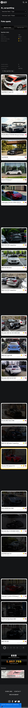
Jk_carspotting (6, 93)
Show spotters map (7, 71)
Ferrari (3, 180)
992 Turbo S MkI (10, 420)
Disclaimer (14, 704)
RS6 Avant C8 (7, 553)
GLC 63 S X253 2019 (15, 333)
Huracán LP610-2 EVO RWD (15, 202)
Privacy (22, 701)
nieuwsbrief (14, 688)
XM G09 (7, 641)
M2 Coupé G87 (8, 355)
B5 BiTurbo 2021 (9, 508)
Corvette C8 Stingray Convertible (15, 596)
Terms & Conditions (9, 701)
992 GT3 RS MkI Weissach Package (15, 134)
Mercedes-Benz (5, 531)
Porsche (4, 134)
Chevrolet (4, 596)
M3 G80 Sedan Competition (12, 443)
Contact (17, 684)
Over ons (8, 684)
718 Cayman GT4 (10, 466)
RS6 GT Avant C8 (8, 92)
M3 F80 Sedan (8, 267)
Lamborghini (5, 202)
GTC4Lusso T (8, 180)
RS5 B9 (6, 157)
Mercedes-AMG (5, 333)
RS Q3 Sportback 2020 (10, 619)
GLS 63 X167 (13, 378)
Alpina (3, 508)
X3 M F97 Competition (10, 290)
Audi (3, 92)
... (20, 647)
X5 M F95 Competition (10, 245)
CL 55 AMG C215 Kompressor (17, 531)
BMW (3, 245)
